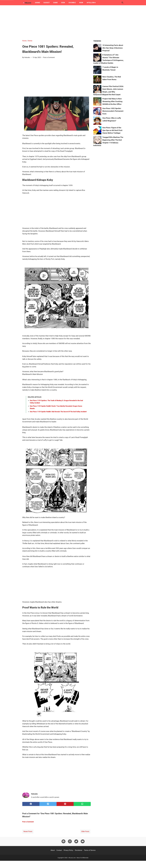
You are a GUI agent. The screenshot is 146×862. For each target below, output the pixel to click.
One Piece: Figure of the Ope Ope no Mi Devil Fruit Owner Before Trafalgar (112, 130)
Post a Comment (49, 57)
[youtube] (83, 841)
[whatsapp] (82, 804)
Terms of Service (90, 850)
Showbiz (72, 3)
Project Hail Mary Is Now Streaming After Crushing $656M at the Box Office (112, 101)
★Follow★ (91, 3)
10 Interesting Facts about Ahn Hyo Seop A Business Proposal (112, 48)
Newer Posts (28, 831)
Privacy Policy (68, 850)
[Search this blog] (122, 2)
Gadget (46, 3)
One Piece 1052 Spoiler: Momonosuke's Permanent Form (112, 111)
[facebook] (30, 804)
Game (55, 3)
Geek (63, 3)
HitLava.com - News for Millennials (78, 857)
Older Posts (85, 831)
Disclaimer (78, 850)
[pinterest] (65, 804)
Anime (37, 3)
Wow (81, 3)
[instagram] (70, 841)
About (53, 850)
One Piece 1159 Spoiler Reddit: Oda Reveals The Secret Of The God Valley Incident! (58, 412)
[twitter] (48, 804)
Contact (59, 850)
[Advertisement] (73, 22)
